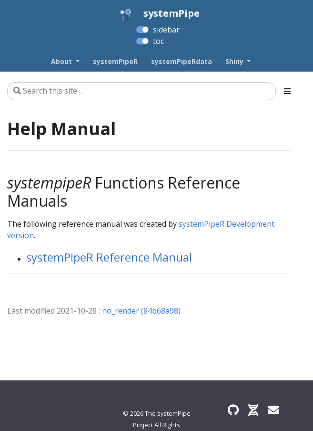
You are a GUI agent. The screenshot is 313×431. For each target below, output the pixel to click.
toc (158, 41)
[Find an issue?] (273, 410)
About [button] (62, 61)
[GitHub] (233, 410)
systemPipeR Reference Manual (109, 257)
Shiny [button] (235, 61)
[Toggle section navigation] (287, 91)
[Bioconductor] (253, 410)
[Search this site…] (141, 91)
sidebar (166, 29)
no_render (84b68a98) (141, 310)
